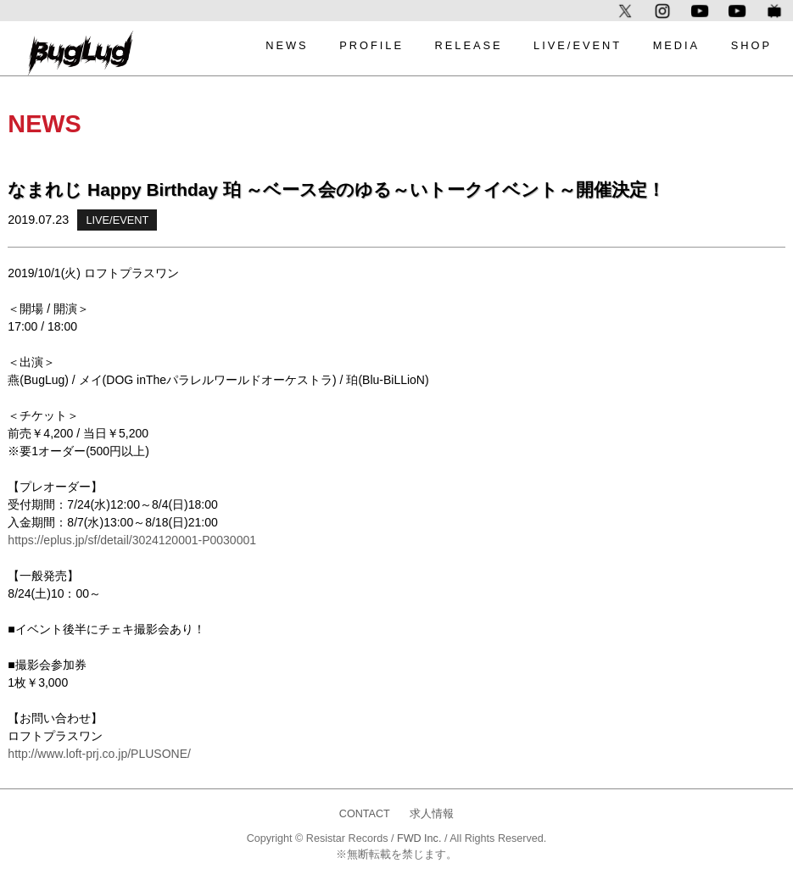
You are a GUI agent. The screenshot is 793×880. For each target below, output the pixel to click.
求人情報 (432, 814)
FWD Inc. (419, 838)
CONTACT (364, 814)
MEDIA (677, 45)
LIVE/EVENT (577, 45)
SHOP (751, 45)
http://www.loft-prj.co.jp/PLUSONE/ (99, 753)
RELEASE (468, 45)
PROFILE (371, 45)
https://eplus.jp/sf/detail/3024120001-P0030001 (132, 540)
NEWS (286, 45)
